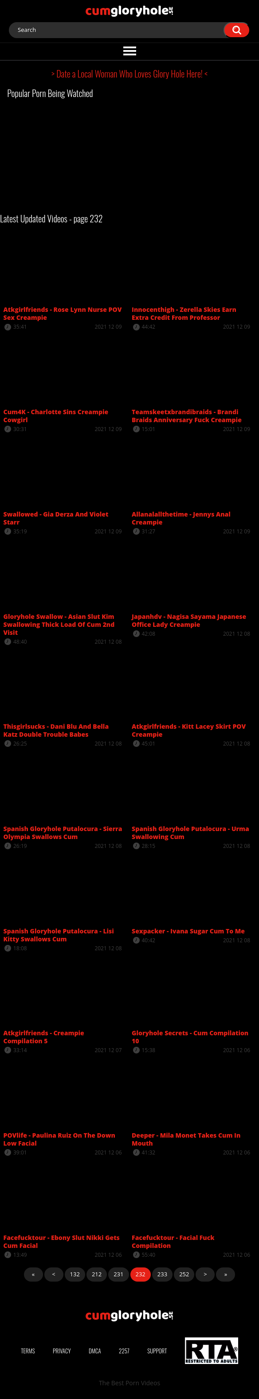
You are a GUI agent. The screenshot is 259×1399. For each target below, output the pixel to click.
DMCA (95, 1350)
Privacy (62, 1350)
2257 (124, 1350)
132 (75, 1274)
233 (162, 1274)
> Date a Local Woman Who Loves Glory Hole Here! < (129, 73)
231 (118, 1274)
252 (184, 1274)
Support (157, 1350)
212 (97, 1274)
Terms (28, 1350)
